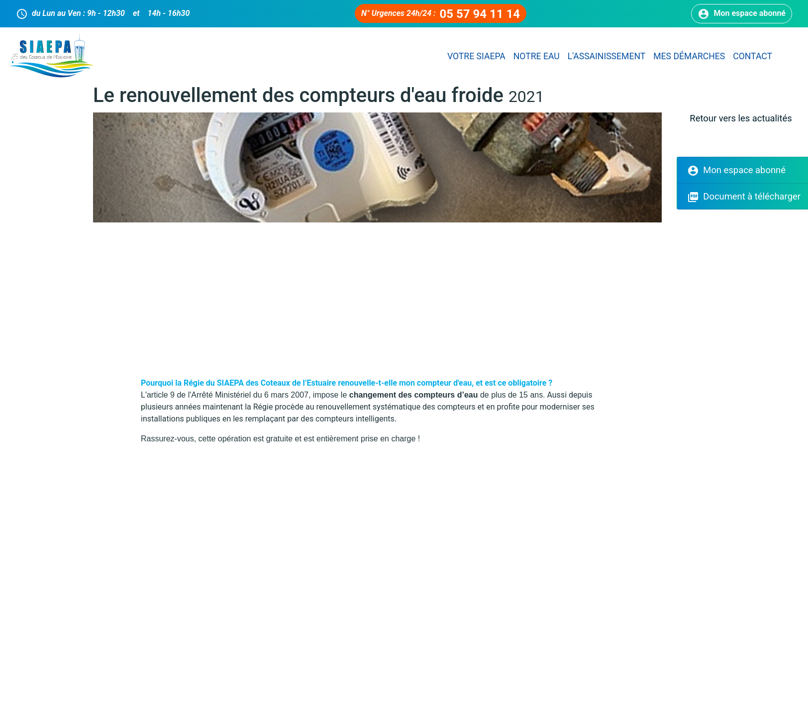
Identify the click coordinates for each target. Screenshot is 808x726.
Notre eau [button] (536, 56)
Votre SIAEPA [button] (476, 56)
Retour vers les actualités (741, 118)
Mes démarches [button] (689, 56)
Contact (752, 56)
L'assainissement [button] (607, 56)
